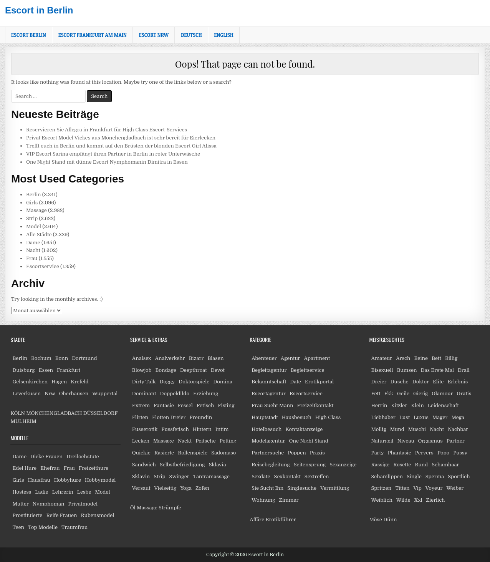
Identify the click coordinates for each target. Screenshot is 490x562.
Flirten (140, 417)
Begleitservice (307, 370)
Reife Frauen (61, 515)
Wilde (403, 500)
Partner (456, 441)
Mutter (20, 504)
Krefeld (79, 382)
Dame (33, 242)
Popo (443, 453)
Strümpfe (170, 508)
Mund (397, 429)
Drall (464, 370)
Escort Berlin (28, 35)
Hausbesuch (296, 417)
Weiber (455, 488)
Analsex (141, 358)
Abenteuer (264, 358)
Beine (421, 358)
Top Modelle (43, 527)
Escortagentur (269, 393)
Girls (32, 203)
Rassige (380, 465)
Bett (436, 358)
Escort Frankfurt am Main (92, 35)
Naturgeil (382, 441)
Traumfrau (74, 527)
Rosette (402, 465)
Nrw (50, 393)
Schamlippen (387, 476)
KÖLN (17, 413)
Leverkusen (26, 393)
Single (414, 476)
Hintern (202, 429)
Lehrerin (62, 492)
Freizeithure (93, 468)
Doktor (420, 382)
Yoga (186, 488)
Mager (440, 417)
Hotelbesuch (266, 429)
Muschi (417, 429)
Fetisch (205, 405)
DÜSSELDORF (100, 413)
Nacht (33, 250)
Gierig (420, 393)
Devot (218, 370)
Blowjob (142, 370)
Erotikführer (281, 519)
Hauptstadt (265, 417)
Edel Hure (24, 468)
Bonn (61, 358)
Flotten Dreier (169, 417)
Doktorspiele (194, 382)
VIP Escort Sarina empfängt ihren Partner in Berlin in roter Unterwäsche (113, 154)
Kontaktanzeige (304, 429)
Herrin (379, 405)
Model (33, 226)
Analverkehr (170, 358)
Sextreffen (317, 476)
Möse (375, 519)
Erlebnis (457, 382)
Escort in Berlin (39, 10)
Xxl (418, 500)
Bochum (41, 358)
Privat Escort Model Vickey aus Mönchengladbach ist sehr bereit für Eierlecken (120, 138)
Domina (222, 382)
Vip (417, 488)
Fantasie (164, 405)
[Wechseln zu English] (224, 35)
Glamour (442, 393)
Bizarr (196, 358)
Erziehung (205, 393)
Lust (404, 417)
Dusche (400, 382)
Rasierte (164, 453)
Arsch (403, 358)
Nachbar (458, 429)
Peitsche (205, 441)
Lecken (140, 441)
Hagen (59, 382)
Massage (36, 210)
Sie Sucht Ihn (267, 488)
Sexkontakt (287, 476)
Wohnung (263, 500)
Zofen (202, 488)
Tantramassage (211, 476)
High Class (328, 417)
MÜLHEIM (23, 421)
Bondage (166, 370)
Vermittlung (334, 488)
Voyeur (434, 488)
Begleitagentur (269, 370)
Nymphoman (49, 504)
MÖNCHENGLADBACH (54, 413)
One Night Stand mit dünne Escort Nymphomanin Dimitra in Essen (107, 162)
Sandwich (144, 465)
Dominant (144, 393)
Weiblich (381, 500)
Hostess (21, 492)
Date (295, 382)
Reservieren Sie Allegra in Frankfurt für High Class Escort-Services (106, 130)
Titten (402, 488)
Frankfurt (68, 370)
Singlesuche (301, 488)
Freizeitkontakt (315, 405)
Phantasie (399, 453)
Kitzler (399, 405)
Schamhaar (445, 465)
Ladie (41, 492)
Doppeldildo (174, 393)
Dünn (390, 519)
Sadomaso (223, 453)
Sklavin (141, 476)
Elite (438, 382)
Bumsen (407, 370)
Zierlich (435, 500)
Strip (32, 218)
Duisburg (23, 370)
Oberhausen (73, 393)
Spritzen (381, 488)
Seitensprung (310, 465)
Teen (18, 527)
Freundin (201, 417)
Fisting (226, 405)
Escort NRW (154, 35)
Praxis (317, 453)
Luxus (421, 417)
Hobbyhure (67, 480)
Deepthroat (193, 370)
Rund (421, 465)
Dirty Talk (144, 382)
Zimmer (289, 500)
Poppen (297, 453)
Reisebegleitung (271, 465)
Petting (228, 441)
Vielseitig (165, 488)
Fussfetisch (175, 429)
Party (377, 453)
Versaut (141, 488)
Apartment (317, 358)
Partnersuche (268, 453)
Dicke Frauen (46, 456)
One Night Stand (308, 441)
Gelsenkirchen (30, 382)
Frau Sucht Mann (272, 405)
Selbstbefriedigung (182, 465)
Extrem (141, 405)
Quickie (141, 453)
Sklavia (217, 465)
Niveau (405, 441)
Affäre (257, 519)
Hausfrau (39, 480)
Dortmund (84, 358)
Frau (31, 258)
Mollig (378, 429)
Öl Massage (143, 508)
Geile (403, 393)
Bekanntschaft (269, 382)
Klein (417, 405)
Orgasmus (430, 441)
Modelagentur (268, 441)
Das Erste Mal (437, 370)
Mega (457, 417)
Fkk (388, 393)
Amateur (381, 358)
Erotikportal (319, 382)
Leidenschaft (443, 405)
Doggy (167, 382)
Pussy (460, 453)
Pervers (424, 453)
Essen (46, 370)
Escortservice (42, 266)
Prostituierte (27, 515)
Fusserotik (144, 429)
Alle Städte (39, 234)
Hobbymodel (100, 480)
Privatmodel (82, 504)
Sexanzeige (342, 465)
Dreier (379, 382)
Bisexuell (382, 370)
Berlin (33, 194)
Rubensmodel (97, 515)
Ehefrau (50, 468)
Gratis (464, 393)
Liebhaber (383, 417)
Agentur (290, 358)
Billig (451, 358)
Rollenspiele (192, 453)
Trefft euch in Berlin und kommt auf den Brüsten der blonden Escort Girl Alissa (121, 146)
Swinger (179, 476)
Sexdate (261, 476)
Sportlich (459, 476)
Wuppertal (105, 393)
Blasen (215, 358)
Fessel (185, 405)
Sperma (434, 476)
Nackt (185, 441)
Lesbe (84, 492)
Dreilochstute (82, 456)
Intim (222, 429)
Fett (376, 393)
